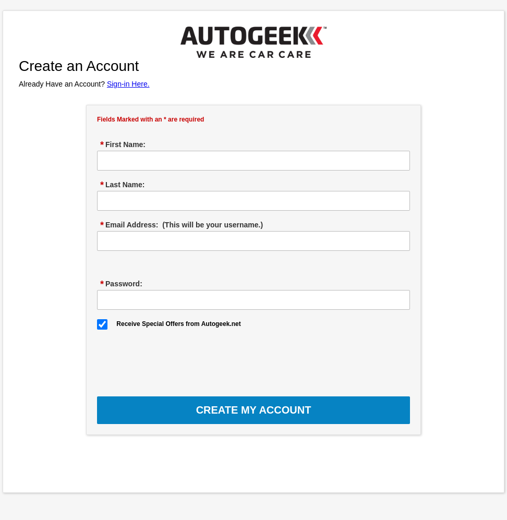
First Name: (123, 145)
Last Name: (122, 185)
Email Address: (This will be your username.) (181, 225)
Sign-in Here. (128, 84)
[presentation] (176, 359)
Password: (121, 284)
